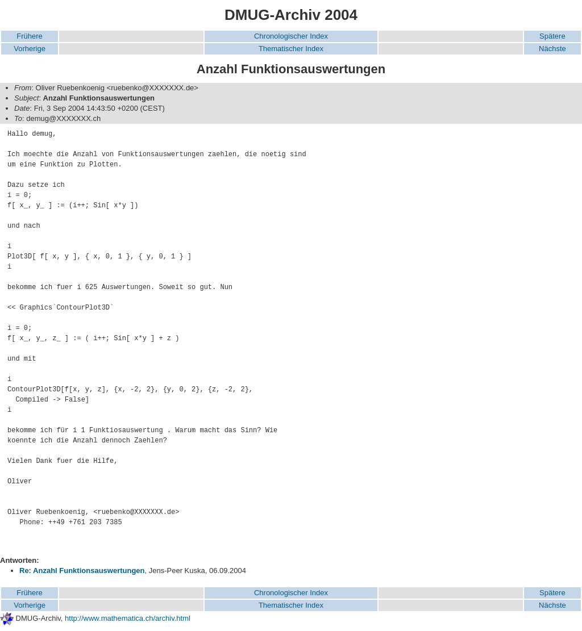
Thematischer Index (291, 48)
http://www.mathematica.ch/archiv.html (127, 618)
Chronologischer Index (291, 36)
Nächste (552, 48)
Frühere (29, 36)
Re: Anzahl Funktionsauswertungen (82, 570)
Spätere (552, 36)
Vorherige (29, 48)
